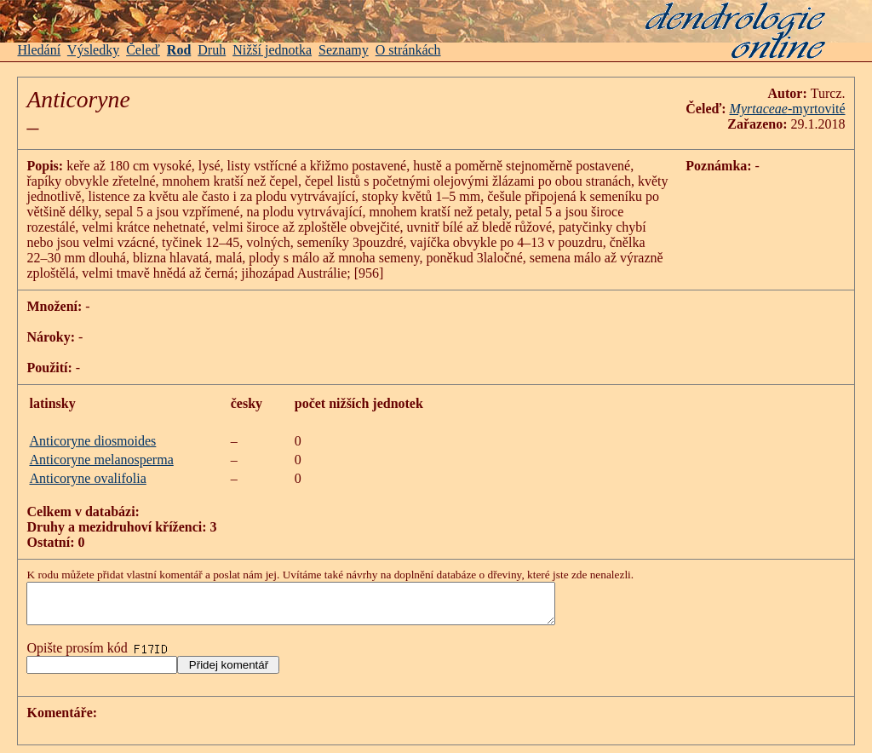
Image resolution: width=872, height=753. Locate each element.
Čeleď (143, 50)
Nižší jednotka (272, 50)
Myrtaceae (759, 108)
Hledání (38, 50)
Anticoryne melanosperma (101, 459)
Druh (212, 50)
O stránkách (408, 50)
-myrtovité (817, 108)
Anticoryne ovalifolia (87, 478)
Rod (179, 50)
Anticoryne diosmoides (92, 441)
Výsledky (93, 50)
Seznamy (343, 50)
